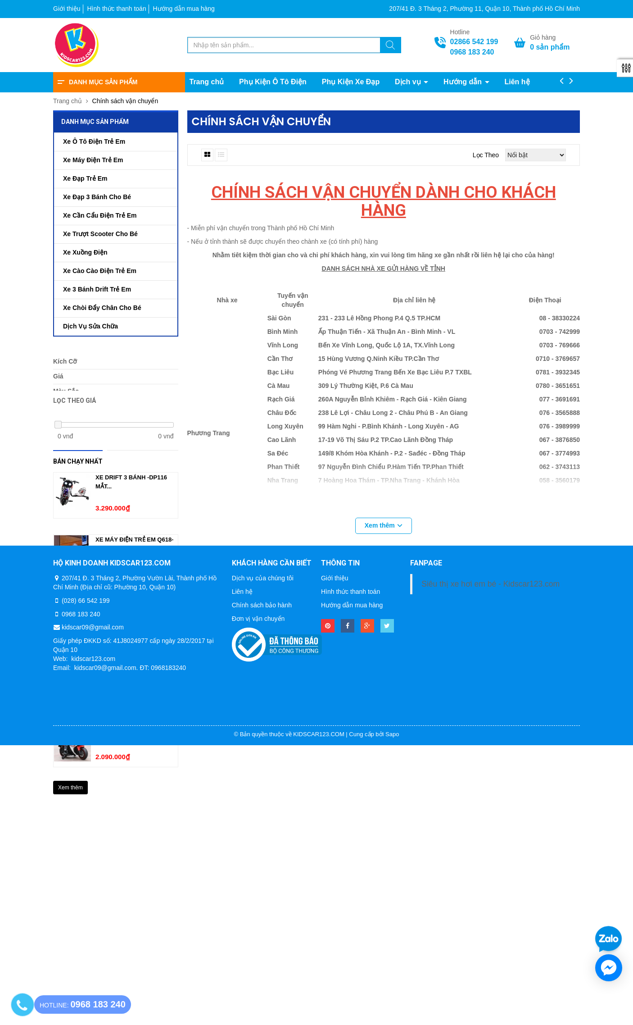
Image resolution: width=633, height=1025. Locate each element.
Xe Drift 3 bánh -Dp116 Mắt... (131, 494)
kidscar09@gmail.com (93, 907)
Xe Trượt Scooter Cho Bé (100, 233)
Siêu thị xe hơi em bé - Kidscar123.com (490, 863)
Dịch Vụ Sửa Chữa (90, 326)
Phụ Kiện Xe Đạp (351, 82)
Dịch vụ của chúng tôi (263, 857)
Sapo (392, 1013)
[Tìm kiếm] (390, 46)
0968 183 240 (472, 52)
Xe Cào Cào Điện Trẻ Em (99, 270)
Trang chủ (207, 82)
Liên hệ (516, 82)
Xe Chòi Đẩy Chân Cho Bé (102, 307)
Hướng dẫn (463, 82)
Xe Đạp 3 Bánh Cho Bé (97, 196)
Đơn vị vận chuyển (258, 898)
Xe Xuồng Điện (85, 252)
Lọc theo (486, 155)
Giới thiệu (67, 8)
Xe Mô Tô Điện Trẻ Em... (131, 677)
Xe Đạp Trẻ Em (85, 178)
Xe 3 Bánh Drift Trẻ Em (97, 289)
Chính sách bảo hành (262, 884)
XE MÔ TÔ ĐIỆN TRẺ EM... (131, 739)
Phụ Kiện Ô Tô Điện (273, 82)
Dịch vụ (409, 82)
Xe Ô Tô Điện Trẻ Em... (128, 614)
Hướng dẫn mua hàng (184, 8)
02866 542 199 (474, 42)
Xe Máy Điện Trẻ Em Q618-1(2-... (134, 557)
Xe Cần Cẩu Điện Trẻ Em (99, 215)
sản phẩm (550, 47)
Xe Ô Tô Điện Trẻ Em (94, 141)
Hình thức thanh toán (116, 8)
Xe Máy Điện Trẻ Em (93, 160)
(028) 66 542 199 (86, 880)
